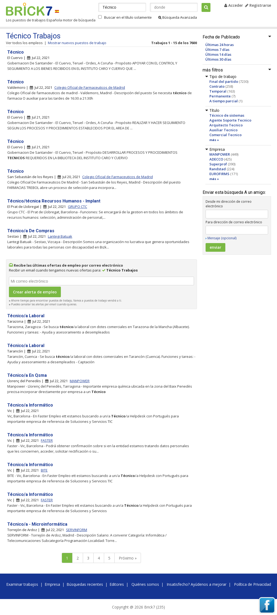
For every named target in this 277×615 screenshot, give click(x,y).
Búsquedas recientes (85, 584)
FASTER (47, 440)
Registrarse (258, 5)
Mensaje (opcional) (221, 238)
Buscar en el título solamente (128, 17)
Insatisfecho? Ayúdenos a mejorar (196, 584)
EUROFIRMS (219, 173)
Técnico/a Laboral (25, 315)
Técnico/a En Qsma (27, 375)
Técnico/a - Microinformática (37, 524)
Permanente (220, 96)
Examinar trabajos (22, 584)
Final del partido (223, 81)
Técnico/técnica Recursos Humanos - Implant (53, 201)
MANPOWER (219, 154)
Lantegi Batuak (60, 236)
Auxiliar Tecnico (223, 129)
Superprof (218, 164)
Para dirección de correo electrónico (234, 222)
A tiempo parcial (223, 101)
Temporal (217, 91)
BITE (44, 470)
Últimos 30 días (218, 59)
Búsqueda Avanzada (177, 17)
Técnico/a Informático (30, 405)
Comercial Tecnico (225, 134)
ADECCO (216, 159)
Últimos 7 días (217, 49)
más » (214, 140)
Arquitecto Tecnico (226, 125)
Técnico (15, 52)
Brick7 (29, 9)
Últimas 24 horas (219, 44)
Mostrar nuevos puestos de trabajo (77, 42)
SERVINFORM (76, 529)
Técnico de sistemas (226, 115)
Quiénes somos (145, 584)
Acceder (233, 5)
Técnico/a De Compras (30, 230)
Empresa (52, 584)
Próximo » (128, 558)
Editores (117, 584)
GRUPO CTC (77, 206)
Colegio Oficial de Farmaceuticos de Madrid (89, 87)
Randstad (217, 168)
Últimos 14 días (218, 54)
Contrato (217, 86)
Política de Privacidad (252, 584)
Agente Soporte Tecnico (230, 120)
